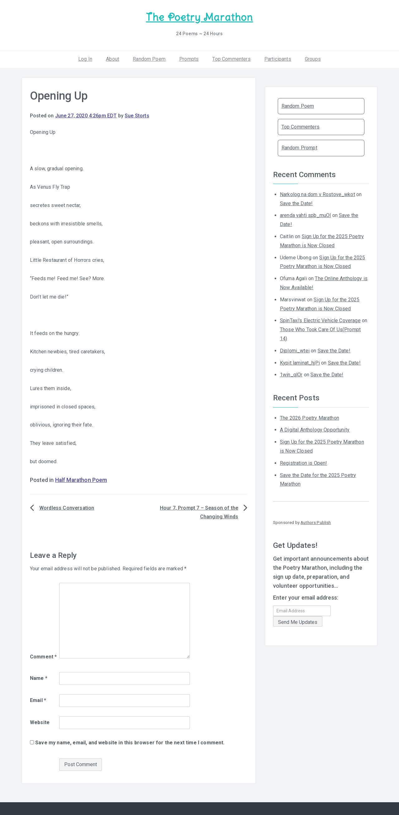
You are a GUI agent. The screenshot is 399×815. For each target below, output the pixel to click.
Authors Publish (315, 522)
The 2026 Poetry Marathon (309, 418)
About (112, 59)
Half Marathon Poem (81, 480)
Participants (277, 59)
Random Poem (149, 59)
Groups (313, 59)
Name (38, 678)
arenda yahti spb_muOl (305, 215)
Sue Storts (137, 116)
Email (38, 700)
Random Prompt (299, 148)
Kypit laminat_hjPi (300, 363)
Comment (43, 657)
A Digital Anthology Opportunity (314, 430)
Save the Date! (296, 203)
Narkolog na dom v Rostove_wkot (317, 194)
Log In (85, 59)
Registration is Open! (303, 463)
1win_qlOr (291, 375)
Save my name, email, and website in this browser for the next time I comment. (129, 743)
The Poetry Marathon (199, 17)
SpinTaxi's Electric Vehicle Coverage (320, 320)
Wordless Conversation (66, 508)
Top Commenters (231, 59)
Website (40, 722)
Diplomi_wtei (295, 351)
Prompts (189, 59)
